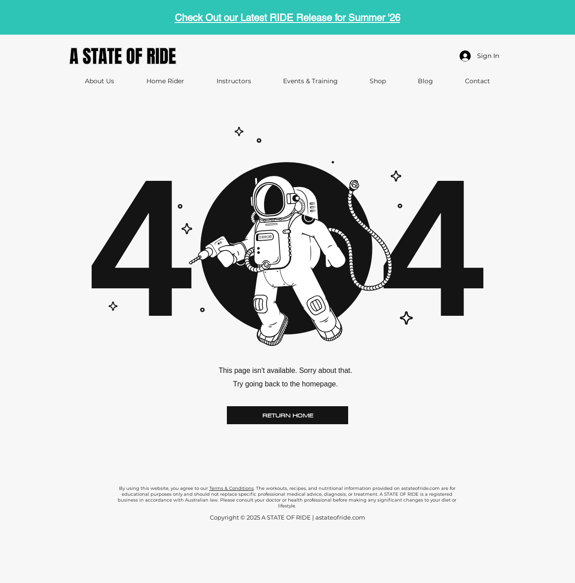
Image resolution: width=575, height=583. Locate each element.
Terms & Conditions (231, 488)
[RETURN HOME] (287, 415)
